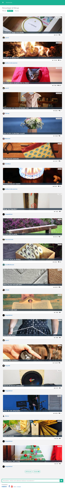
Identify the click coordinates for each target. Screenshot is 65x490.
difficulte (10, 10)
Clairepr (6, 113)
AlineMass (7, 163)
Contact (19, 486)
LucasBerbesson (8, 264)
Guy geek (6, 365)
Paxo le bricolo (8, 239)
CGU (15, 486)
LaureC (6, 37)
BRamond (6, 138)
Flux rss (17, 10)
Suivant (36, 471)
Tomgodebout (7, 214)
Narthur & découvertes (10, 63)
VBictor (6, 416)
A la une (29, 471)
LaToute (6, 290)
